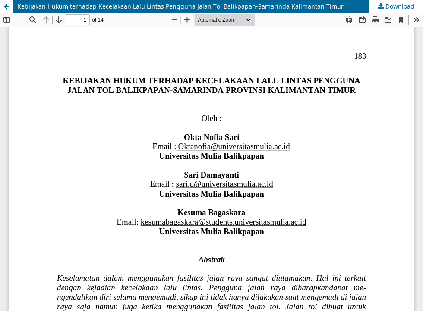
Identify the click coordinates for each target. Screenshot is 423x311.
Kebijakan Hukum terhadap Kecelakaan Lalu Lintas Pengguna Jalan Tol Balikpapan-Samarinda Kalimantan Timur (180, 6)
